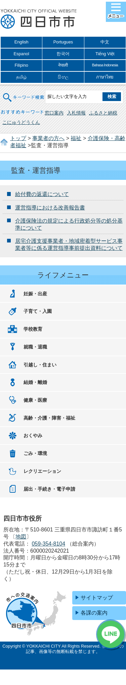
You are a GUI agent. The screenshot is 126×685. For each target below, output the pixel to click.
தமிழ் (21, 76)
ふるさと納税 (103, 113)
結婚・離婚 (35, 382)
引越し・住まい (40, 364)
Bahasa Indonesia (105, 65)
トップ (18, 138)
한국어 (63, 53)
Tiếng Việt (105, 53)
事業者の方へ (48, 138)
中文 (104, 41)
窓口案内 (54, 113)
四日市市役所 (38, 19)
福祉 (76, 138)
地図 (20, 537)
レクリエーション (42, 471)
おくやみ (33, 435)
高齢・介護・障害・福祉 (49, 418)
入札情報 (76, 113)
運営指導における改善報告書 (50, 207)
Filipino (21, 65)
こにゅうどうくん (21, 122)
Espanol (21, 53)
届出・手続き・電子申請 (49, 489)
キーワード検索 (24, 93)
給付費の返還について (42, 194)
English (21, 41)
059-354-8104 (48, 544)
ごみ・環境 (35, 453)
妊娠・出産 (35, 293)
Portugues (63, 41)
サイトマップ (97, 597)
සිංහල (63, 76)
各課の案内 (94, 613)
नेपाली (63, 65)
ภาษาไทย (105, 76)
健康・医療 (35, 400)
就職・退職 (35, 347)
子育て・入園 (38, 311)
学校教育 (33, 329)
